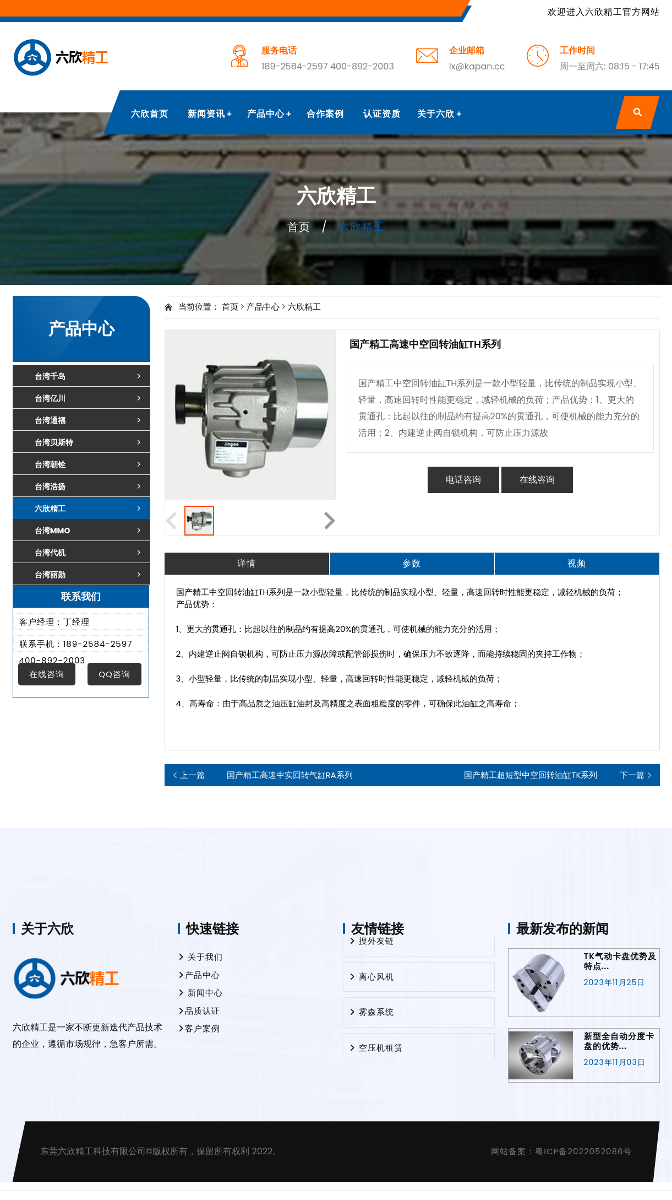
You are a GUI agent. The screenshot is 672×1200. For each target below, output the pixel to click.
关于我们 (200, 957)
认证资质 (382, 113)
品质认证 (199, 1011)
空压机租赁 (376, 1051)
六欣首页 (149, 113)
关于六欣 (436, 113)
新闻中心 (200, 992)
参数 (411, 563)
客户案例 (199, 1028)
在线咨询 (537, 479)
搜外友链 (371, 944)
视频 (576, 563)
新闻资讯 (206, 113)
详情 (246, 563)
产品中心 (266, 113)
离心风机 (371, 980)
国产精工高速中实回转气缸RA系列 (266, 775)
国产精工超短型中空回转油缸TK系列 (554, 775)
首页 (298, 227)
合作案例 (325, 113)
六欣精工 (304, 306)
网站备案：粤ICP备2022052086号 (561, 1151)
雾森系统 (371, 1015)
